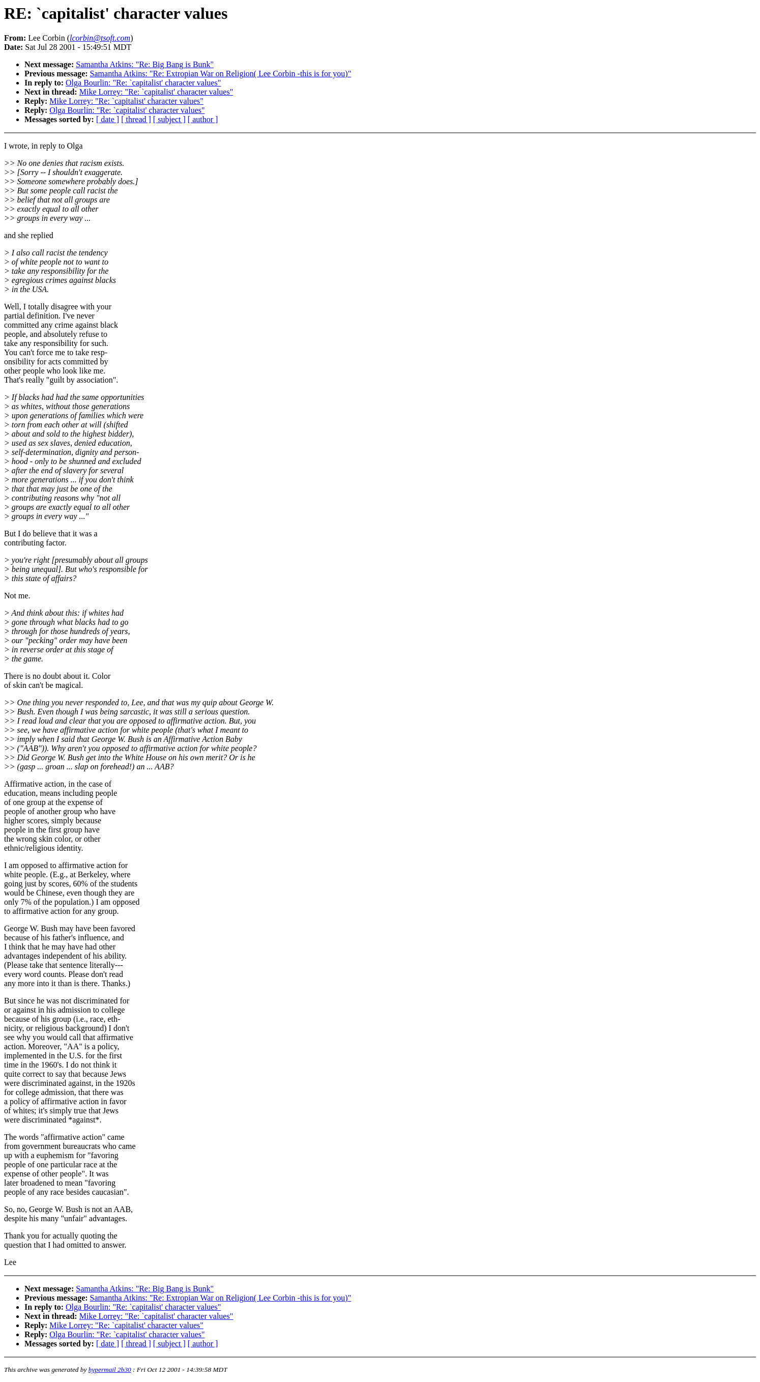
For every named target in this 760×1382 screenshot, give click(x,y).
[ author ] (203, 119)
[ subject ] (169, 119)
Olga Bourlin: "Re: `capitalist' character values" (143, 82)
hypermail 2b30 (110, 1369)
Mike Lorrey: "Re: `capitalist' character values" (156, 92)
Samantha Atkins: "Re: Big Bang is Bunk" (145, 64)
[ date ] (107, 119)
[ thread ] (136, 119)
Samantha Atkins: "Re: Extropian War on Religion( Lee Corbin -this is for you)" (221, 73)
